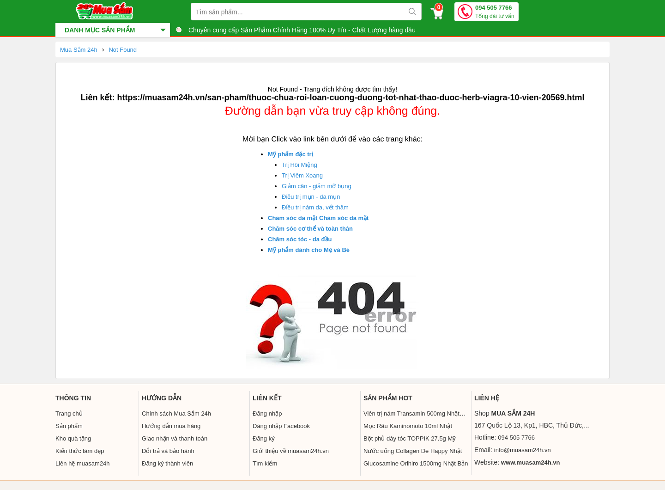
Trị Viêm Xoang (302, 175)
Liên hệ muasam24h (82, 463)
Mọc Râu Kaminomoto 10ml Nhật (407, 426)
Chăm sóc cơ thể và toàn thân (310, 228)
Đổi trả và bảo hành (168, 450)
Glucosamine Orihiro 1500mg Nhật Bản (415, 463)
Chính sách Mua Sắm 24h (176, 413)
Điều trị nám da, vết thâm (315, 207)
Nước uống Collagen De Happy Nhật (412, 450)
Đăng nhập (267, 413)
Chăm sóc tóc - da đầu (300, 239)
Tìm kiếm (265, 463)
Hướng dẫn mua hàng (171, 426)
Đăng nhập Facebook (281, 426)
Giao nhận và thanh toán (174, 438)
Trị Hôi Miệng (299, 164)
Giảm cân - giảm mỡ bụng (316, 186)
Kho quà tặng (73, 438)
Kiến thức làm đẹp (79, 450)
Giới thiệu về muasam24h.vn (291, 450)
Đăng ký (264, 438)
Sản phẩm (69, 426)
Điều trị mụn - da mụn (311, 196)
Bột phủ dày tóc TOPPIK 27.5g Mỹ (409, 438)
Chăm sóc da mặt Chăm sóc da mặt (318, 217)
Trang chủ (69, 413)
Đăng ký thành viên (167, 463)
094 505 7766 (494, 12)
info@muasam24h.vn (522, 450)
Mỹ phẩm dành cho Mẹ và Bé (309, 249)
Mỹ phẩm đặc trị (290, 154)
